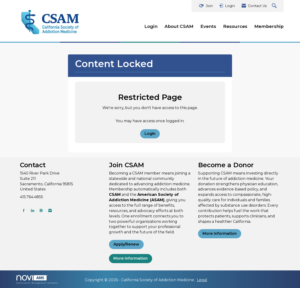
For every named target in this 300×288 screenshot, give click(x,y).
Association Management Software (37, 279)
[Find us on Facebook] (24, 210)
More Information (130, 258)
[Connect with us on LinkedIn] (32, 210)
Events (208, 26)
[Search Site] (275, 6)
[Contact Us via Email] (50, 210)
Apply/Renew (126, 244)
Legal (202, 280)
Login (151, 26)
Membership (269, 26)
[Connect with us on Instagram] (41, 210)
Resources (235, 26)
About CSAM (179, 26)
